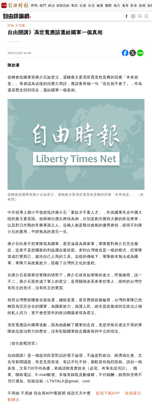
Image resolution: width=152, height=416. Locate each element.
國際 (108, 5)
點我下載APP (108, 393)
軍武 (74, 5)
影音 (134, 5)
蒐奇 (125, 5)
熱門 (43, 5)
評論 (11, 25)
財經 (142, 5)
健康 (100, 5)
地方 (117, 5)
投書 (22, 25)
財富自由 (63, 5)
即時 (34, 5)
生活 (91, 5)
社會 (83, 5)
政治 (51, 5)
